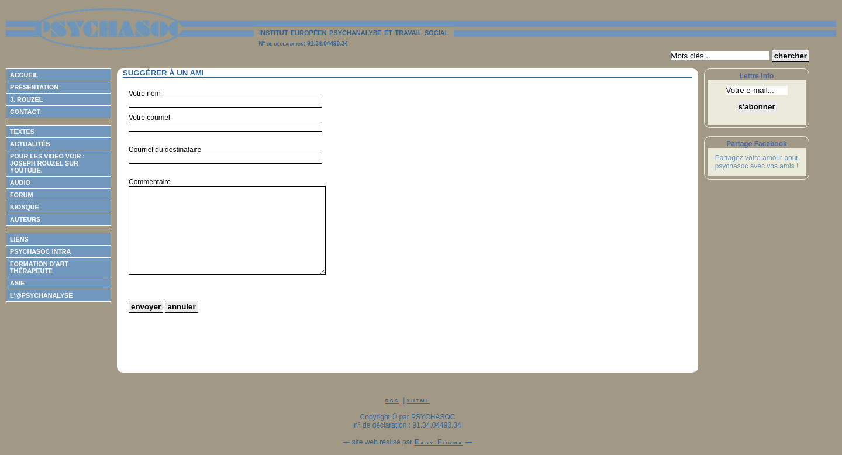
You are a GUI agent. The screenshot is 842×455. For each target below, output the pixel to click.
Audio (20, 182)
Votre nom (145, 93)
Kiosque (24, 207)
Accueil (24, 74)
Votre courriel (149, 117)
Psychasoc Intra (40, 251)
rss (392, 400)
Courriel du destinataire (165, 150)
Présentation (34, 87)
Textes (22, 131)
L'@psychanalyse (41, 295)
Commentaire (150, 182)
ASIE (17, 283)
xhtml (418, 400)
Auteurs (25, 219)
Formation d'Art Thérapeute (39, 267)
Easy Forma (439, 442)
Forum (21, 194)
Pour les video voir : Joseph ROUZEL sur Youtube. (47, 163)
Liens (19, 239)
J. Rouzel (26, 99)
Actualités (30, 143)
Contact (25, 111)
